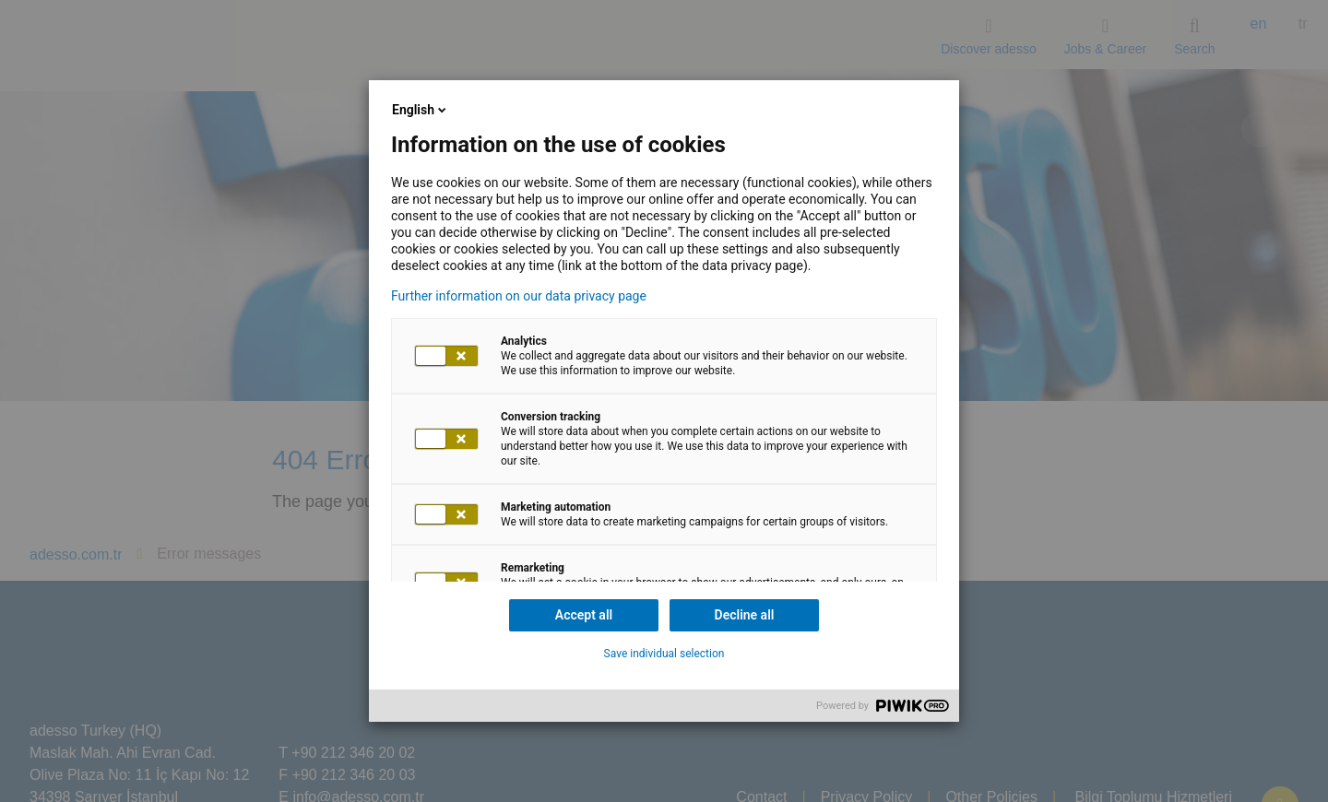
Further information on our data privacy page (518, 296)
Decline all (745, 614)
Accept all (583, 614)
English (420, 109)
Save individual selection (664, 653)
